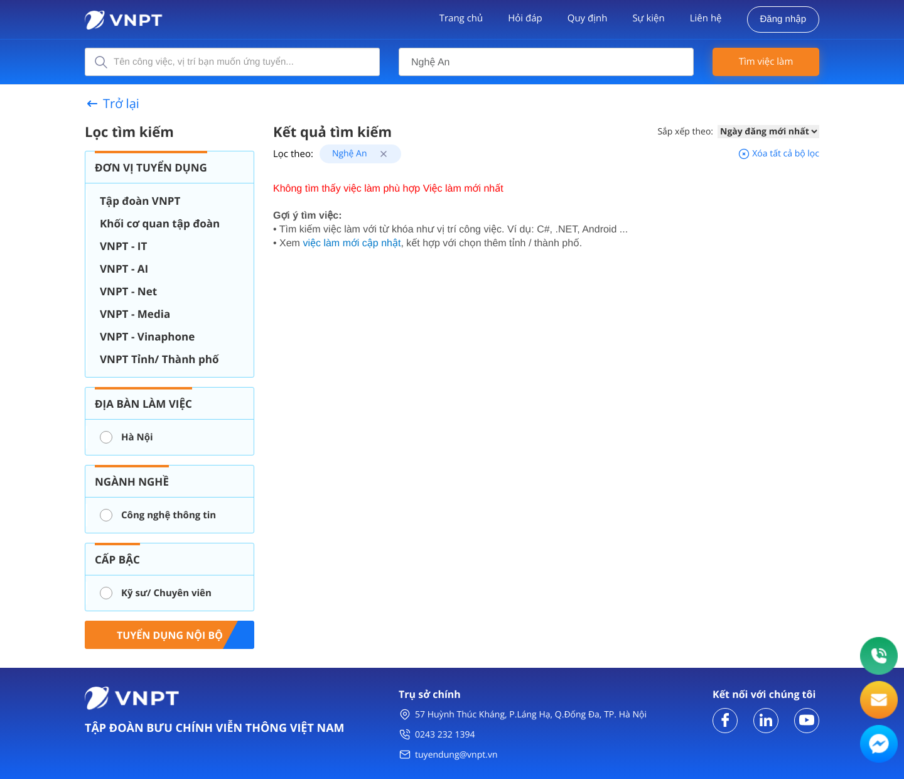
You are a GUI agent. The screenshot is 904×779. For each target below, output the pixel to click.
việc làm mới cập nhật (352, 243)
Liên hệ (706, 18)
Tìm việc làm (766, 61)
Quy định (588, 18)
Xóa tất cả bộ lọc (778, 154)
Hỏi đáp (525, 18)
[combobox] (546, 62)
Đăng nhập (783, 19)
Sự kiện (648, 18)
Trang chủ (461, 18)
